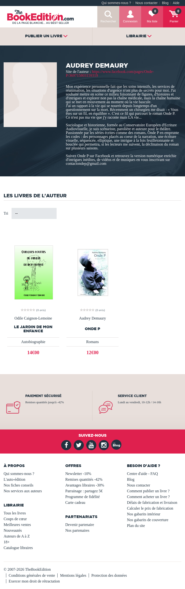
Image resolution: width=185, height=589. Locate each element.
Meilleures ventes (17, 525)
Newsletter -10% (78, 474)
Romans (92, 342)
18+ (7, 542)
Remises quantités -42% (84, 479)
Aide (176, 3)
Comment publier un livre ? (148, 491)
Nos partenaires (77, 530)
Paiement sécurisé (43, 396)
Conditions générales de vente (32, 575)
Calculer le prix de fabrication (150, 508)
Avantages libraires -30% (84, 485)
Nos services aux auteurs (23, 491)
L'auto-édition (14, 479)
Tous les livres (15, 513)
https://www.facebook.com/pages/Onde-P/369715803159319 (110, 73)
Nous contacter (146, 3)
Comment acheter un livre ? (148, 497)
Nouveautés (13, 530)
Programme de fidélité (82, 497)
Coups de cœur (15, 519)
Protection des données (109, 575)
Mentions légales (73, 575)
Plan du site (136, 526)
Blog (165, 3)
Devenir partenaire (79, 525)
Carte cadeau (75, 502)
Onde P (92, 329)
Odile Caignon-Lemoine (33, 318)
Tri (6, 213)
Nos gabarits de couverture (147, 520)
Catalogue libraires (18, 548)
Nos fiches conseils (18, 485)
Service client (132, 396)
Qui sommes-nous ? (116, 3)
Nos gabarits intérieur (143, 514)
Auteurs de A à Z (17, 536)
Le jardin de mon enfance (33, 329)
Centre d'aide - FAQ (142, 474)
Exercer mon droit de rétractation (34, 581)
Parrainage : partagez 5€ (84, 491)
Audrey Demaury (92, 318)
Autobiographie (33, 342)
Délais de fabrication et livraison (152, 502)
